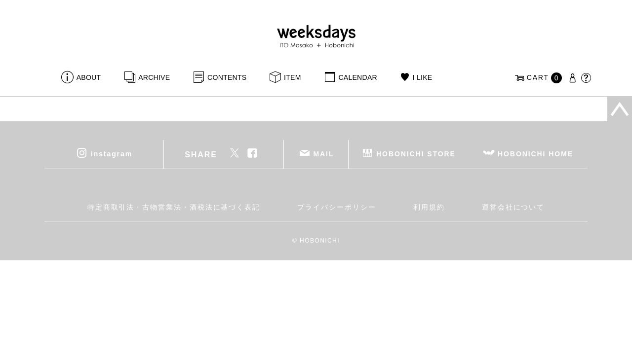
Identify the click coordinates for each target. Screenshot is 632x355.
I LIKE (423, 77)
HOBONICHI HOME (535, 154)
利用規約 (429, 207)
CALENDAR (357, 77)
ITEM (292, 77)
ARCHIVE (154, 77)
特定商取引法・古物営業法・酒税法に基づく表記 (173, 207)
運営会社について (513, 207)
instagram (111, 154)
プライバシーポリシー (336, 207)
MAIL (324, 154)
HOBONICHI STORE (416, 154)
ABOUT (89, 77)
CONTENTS (226, 77)
